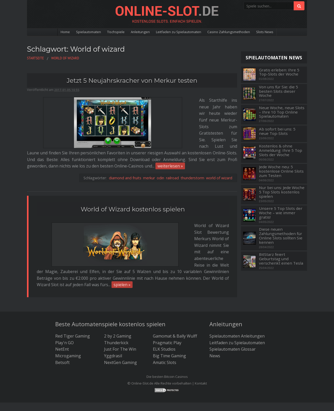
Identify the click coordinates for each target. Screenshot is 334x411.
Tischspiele (105, 32)
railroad (172, 145)
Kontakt (201, 359)
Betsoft (62, 339)
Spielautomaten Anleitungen (237, 312)
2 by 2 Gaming (117, 312)
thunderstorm (192, 145)
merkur (149, 145)
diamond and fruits (125, 145)
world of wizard (219, 145)
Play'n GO (64, 319)
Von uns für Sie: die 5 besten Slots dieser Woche (278, 91)
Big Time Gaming (169, 332)
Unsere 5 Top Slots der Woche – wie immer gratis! (280, 212)
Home (44, 32)
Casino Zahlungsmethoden (241, 32)
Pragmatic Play (167, 319)
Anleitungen (134, 32)
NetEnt (62, 326)
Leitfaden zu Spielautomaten (180, 32)
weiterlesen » (41, 133)
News (214, 332)
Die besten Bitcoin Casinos (167, 353)
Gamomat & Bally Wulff (175, 312)
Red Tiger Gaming (72, 312)
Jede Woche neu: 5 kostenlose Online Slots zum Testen (281, 171)
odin (160, 145)
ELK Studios (164, 326)
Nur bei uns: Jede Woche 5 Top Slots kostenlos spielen (281, 191)
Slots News (284, 32)
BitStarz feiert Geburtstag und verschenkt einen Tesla (281, 258)
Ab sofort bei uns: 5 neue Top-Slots (277, 131)
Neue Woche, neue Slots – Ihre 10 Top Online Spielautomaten (281, 112)
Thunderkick (116, 319)
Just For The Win (120, 326)
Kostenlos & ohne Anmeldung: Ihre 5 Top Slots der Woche (280, 150)
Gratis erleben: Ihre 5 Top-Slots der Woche (279, 72)
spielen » (122, 219)
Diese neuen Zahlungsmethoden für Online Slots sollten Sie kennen (280, 235)
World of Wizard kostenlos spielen (133, 176)
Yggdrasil (113, 332)
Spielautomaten (72, 32)
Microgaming (68, 332)
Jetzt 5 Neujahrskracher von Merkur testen (132, 80)
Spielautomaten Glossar (232, 326)
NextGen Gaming (120, 339)
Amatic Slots (164, 339)
